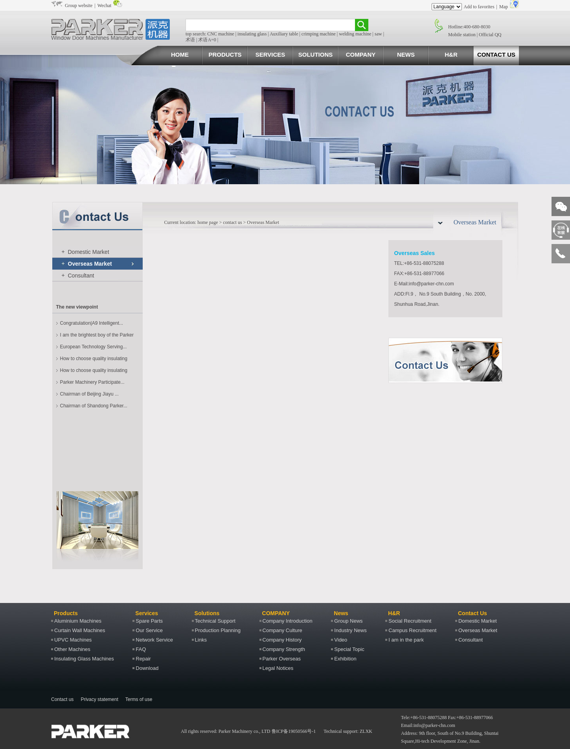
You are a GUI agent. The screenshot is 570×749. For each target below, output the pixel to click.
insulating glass (252, 34)
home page (207, 222)
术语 (190, 40)
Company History (282, 640)
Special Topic (349, 649)
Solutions (207, 613)
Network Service (154, 640)
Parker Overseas (282, 659)
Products (66, 613)
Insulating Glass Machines (84, 659)
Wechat (104, 5)
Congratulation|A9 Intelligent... (91, 323)
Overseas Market (90, 264)
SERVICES (270, 54)
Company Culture (282, 630)
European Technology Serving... (93, 347)
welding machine (355, 34)
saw (378, 34)
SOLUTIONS (315, 54)
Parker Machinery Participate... (92, 382)
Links (201, 640)
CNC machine (220, 34)
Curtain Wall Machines (79, 630)
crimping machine (319, 34)
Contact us (62, 699)
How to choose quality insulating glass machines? (93, 360)
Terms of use (139, 699)
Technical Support (215, 621)
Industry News (350, 630)
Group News (348, 621)
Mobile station (462, 34)
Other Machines (72, 649)
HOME (180, 54)
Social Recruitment (409, 621)
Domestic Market (88, 252)
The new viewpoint (77, 307)
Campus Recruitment (412, 630)
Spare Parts (149, 621)
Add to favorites (479, 6)
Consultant (81, 275)
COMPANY (361, 54)
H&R (451, 54)
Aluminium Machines (77, 621)
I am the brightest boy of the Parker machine (97, 336)
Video (340, 640)
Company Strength (284, 649)
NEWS (406, 54)
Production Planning (218, 630)
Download (147, 668)
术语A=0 (207, 40)
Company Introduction (288, 621)
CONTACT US (496, 54)
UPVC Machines (73, 640)
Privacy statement (99, 699)
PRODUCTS (224, 54)
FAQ (141, 649)
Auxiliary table (284, 34)
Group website (78, 5)
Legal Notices (278, 668)
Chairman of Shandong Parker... (93, 406)
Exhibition (345, 659)
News (341, 613)
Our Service (149, 630)
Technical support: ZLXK (348, 731)
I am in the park (406, 640)
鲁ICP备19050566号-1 (294, 731)
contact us (232, 222)
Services (146, 613)
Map (503, 6)
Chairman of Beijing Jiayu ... (89, 394)
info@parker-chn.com (434, 725)
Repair (143, 659)
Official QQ (490, 34)
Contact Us (472, 613)
